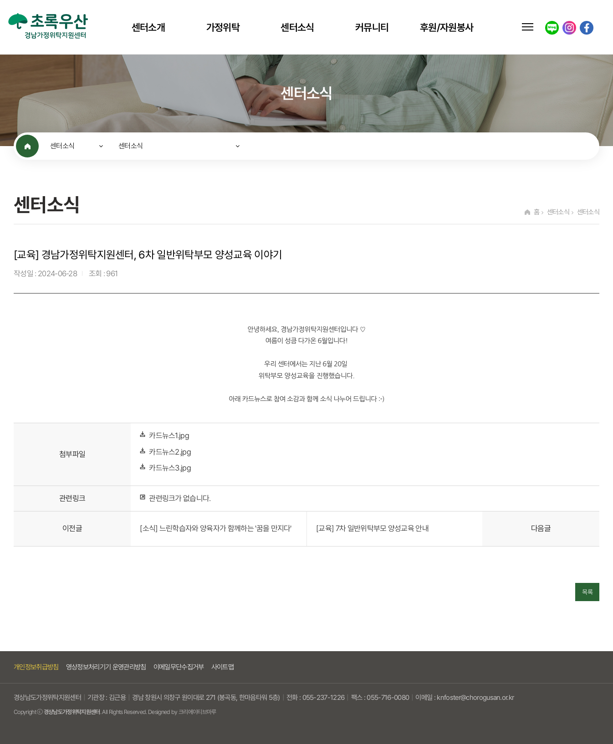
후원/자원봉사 (446, 27)
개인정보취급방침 (36, 667)
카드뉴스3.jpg (170, 468)
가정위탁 (223, 27)
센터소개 (148, 27)
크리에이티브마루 (197, 712)
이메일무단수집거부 (178, 667)
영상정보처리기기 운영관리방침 (106, 667)
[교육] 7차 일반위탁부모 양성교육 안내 (372, 528)
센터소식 (297, 27)
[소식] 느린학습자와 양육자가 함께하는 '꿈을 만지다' (215, 528)
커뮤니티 (371, 27)
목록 (587, 592)
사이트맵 (222, 667)
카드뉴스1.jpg (169, 435)
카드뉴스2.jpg (170, 451)
